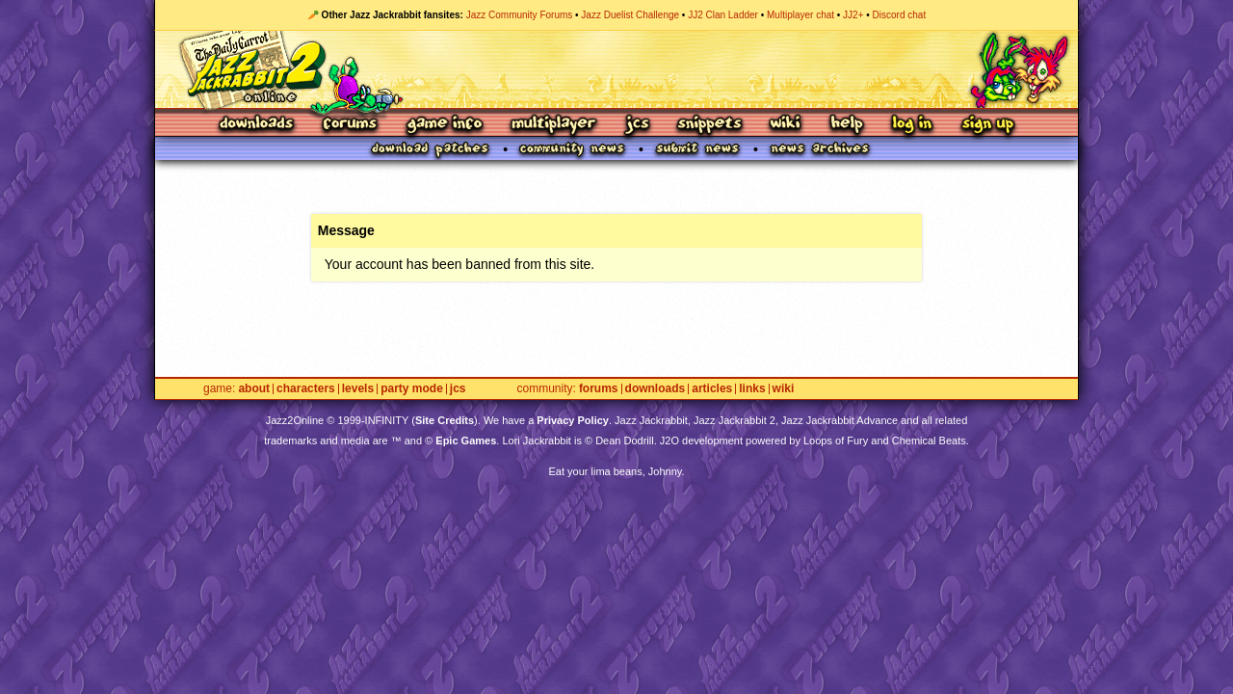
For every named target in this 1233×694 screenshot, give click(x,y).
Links (752, 389)
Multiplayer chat (800, 15)
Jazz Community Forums (519, 15)
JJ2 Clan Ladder (723, 15)
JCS (637, 125)
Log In (912, 125)
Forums (351, 125)
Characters (305, 389)
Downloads (258, 125)
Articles (712, 389)
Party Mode (411, 389)
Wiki (786, 125)
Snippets (710, 125)
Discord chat (900, 15)
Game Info (444, 125)
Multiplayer (553, 125)
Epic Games (465, 440)
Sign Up (987, 125)
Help (846, 125)
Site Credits (444, 420)
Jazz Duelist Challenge (630, 15)
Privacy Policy (573, 420)
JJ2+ (853, 15)
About (254, 389)
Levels (358, 389)
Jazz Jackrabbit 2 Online (616, 69)
